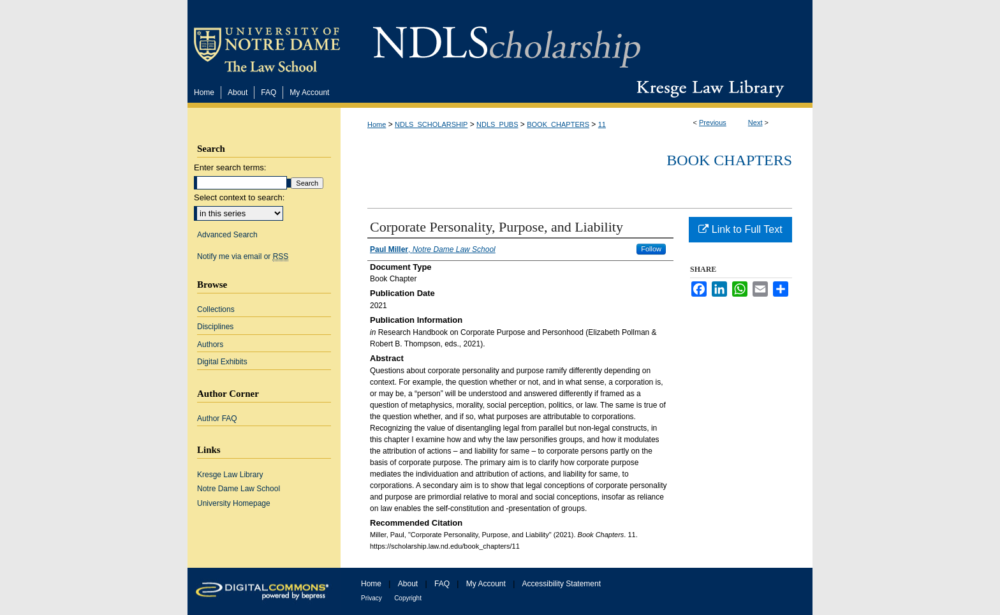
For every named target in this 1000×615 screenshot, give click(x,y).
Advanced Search (227, 234)
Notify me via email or (242, 256)
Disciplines (215, 326)
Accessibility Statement (561, 583)
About (408, 583)
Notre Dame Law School (238, 488)
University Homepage (233, 503)
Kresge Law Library (707, 89)
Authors (210, 344)
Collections (216, 309)
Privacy (371, 598)
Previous (712, 122)
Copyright (408, 598)
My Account (486, 583)
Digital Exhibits (222, 361)
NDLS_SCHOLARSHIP (431, 124)
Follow (651, 249)
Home (376, 124)
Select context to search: (239, 197)
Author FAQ (217, 418)
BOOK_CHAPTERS (558, 124)
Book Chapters (729, 160)
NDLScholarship (506, 40)
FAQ (442, 583)
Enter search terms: (230, 167)
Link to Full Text (740, 229)
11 (602, 124)
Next (755, 122)
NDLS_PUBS (497, 124)
